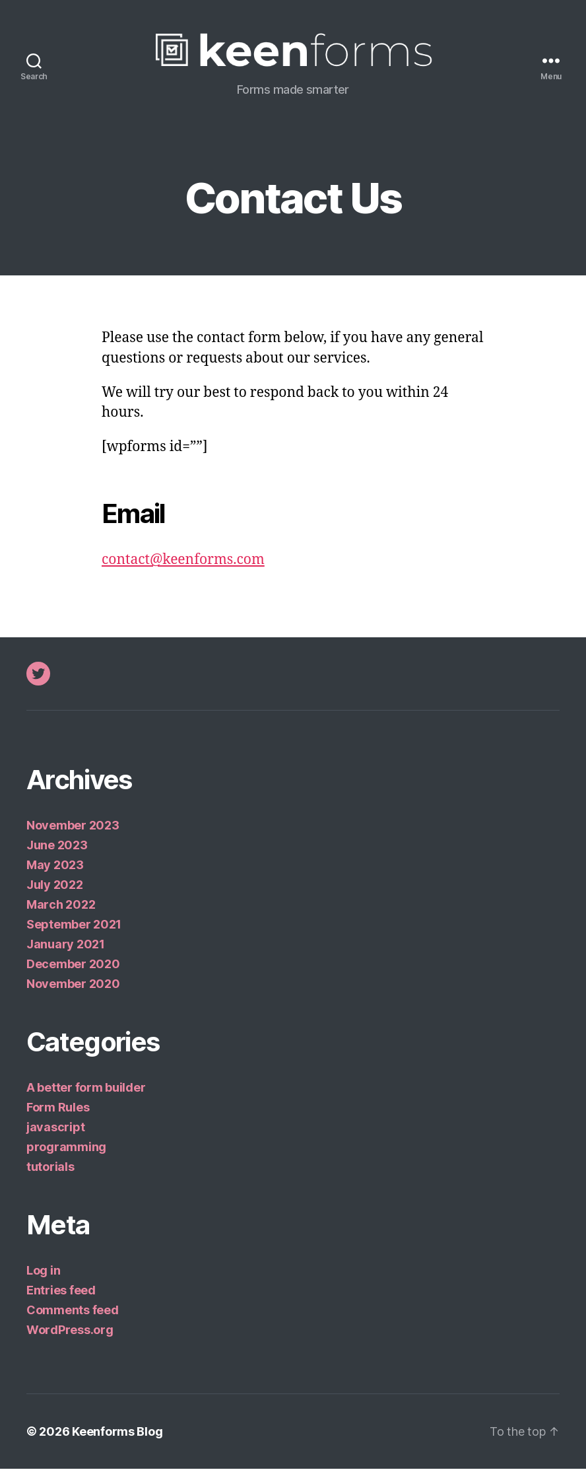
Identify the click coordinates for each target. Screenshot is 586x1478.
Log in (43, 1279)
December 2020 (73, 973)
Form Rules (57, 1116)
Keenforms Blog (117, 1441)
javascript (55, 1136)
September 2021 (73, 933)
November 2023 (72, 834)
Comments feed (72, 1319)
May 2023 (55, 874)
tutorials (50, 1176)
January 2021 (65, 953)
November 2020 (73, 993)
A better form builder (85, 1097)
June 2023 (57, 854)
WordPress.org (70, 1339)
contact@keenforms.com (183, 569)
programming (66, 1156)
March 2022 (60, 914)
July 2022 (54, 894)
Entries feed (61, 1299)
